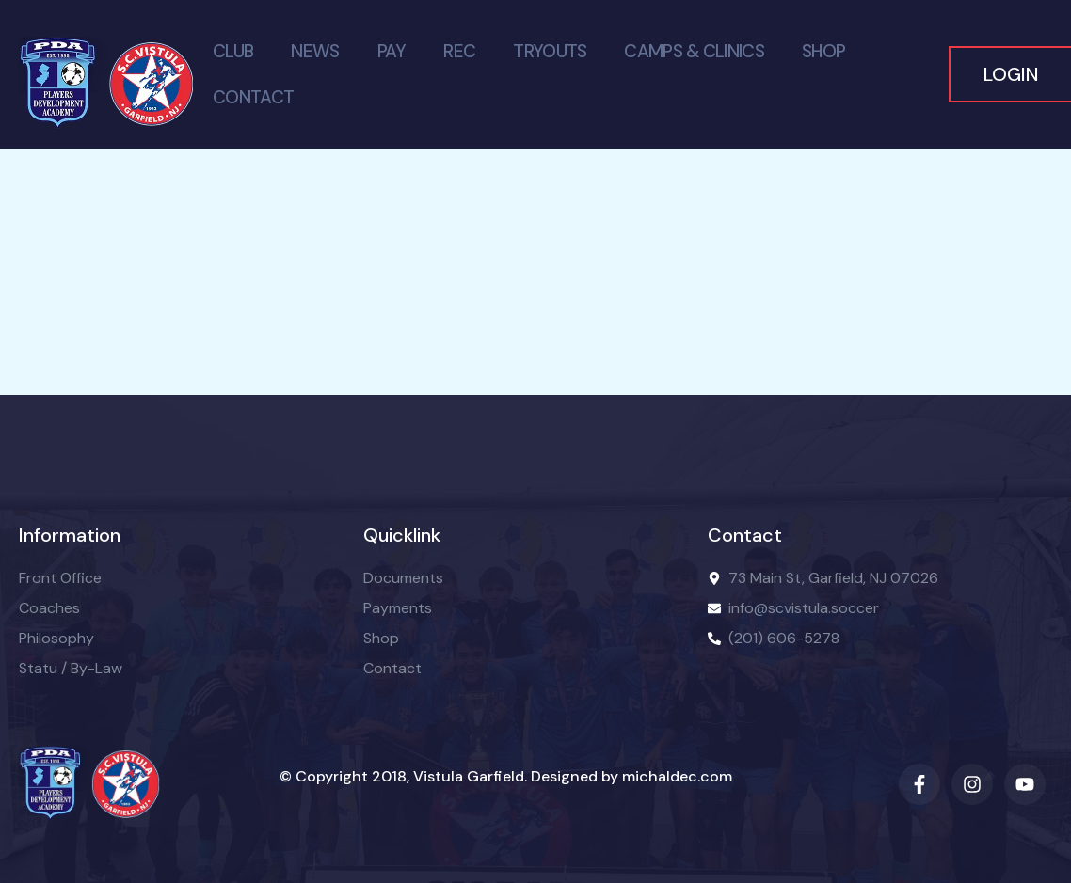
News (315, 51)
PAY (392, 51)
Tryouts (549, 51)
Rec (459, 51)
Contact (253, 97)
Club (233, 51)
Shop (823, 51)
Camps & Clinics (694, 51)
